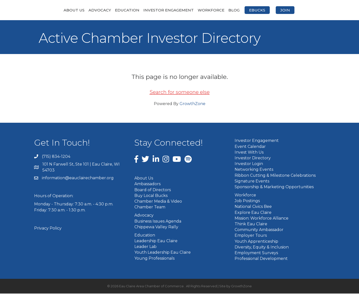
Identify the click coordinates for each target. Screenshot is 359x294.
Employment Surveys (256, 253)
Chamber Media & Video (158, 201)
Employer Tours (251, 236)
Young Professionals (154, 258)
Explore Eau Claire (253, 212)
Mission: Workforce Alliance (261, 218)
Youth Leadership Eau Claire (162, 252)
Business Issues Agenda (157, 221)
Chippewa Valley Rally (156, 227)
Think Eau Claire (251, 224)
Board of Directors (152, 190)
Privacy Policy (48, 228)
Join (311, 10)
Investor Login (249, 164)
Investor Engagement (142, 10)
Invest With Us (249, 152)
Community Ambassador (259, 230)
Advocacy (73, 10)
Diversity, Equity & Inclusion (262, 247)
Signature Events (252, 181)
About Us (47, 10)
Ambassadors (147, 184)
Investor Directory (253, 158)
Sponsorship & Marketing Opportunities (274, 187)
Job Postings (247, 201)
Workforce (237, 10)
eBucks (283, 10)
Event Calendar (250, 146)
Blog (260, 10)
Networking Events (254, 170)
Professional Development (261, 259)
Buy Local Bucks (151, 195)
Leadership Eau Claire (156, 241)
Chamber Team (149, 207)
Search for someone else (180, 93)
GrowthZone (192, 104)
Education (101, 10)
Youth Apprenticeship (256, 241)
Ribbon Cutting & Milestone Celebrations (275, 175)
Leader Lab (145, 247)
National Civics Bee (253, 207)
